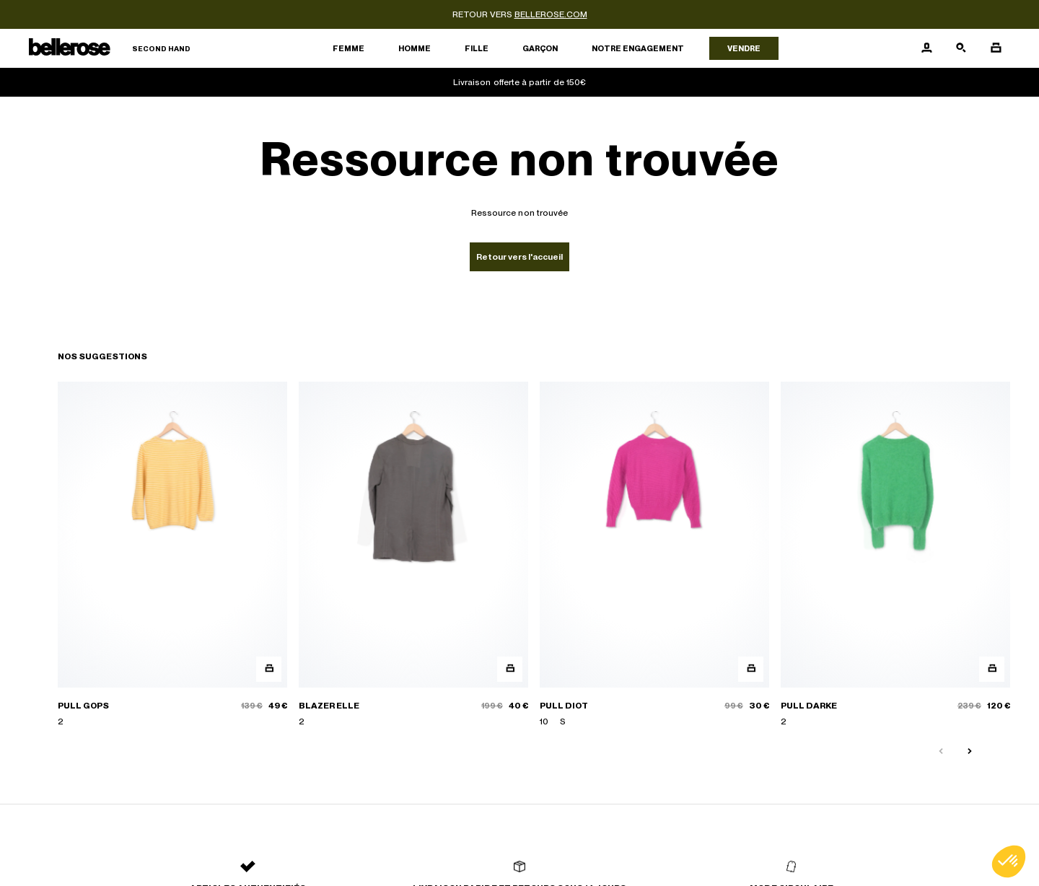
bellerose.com (550, 14)
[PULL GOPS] (172, 555)
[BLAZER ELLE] (413, 555)
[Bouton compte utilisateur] (926, 48)
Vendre (743, 48)
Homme (414, 48)
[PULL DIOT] (654, 555)
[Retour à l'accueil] (109, 48)
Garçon (540, 48)
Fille (476, 48)
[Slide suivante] (969, 752)
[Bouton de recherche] (961, 48)
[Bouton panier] (995, 48)
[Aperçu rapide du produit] (268, 669)
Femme (348, 48)
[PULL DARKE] (895, 555)
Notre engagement (638, 48)
